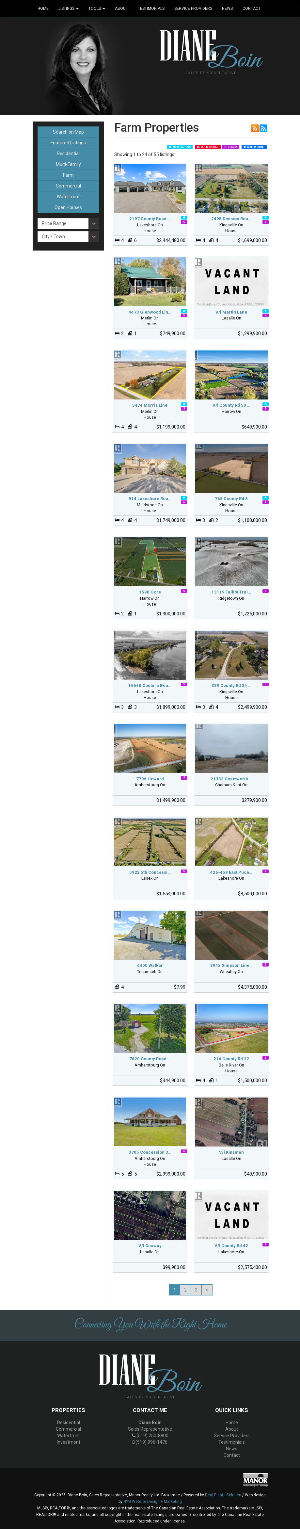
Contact (252, 8)
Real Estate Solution (223, 1495)
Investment (68, 1442)
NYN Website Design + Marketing (152, 1501)
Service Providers (193, 8)
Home (43, 8)
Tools (96, 8)
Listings (68, 8)
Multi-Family (68, 164)
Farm (68, 175)
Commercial (68, 185)
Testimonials (151, 8)
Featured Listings (68, 142)
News (227, 8)
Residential (68, 153)
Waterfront (68, 196)
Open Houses (68, 207)
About (121, 8)
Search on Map (68, 132)
